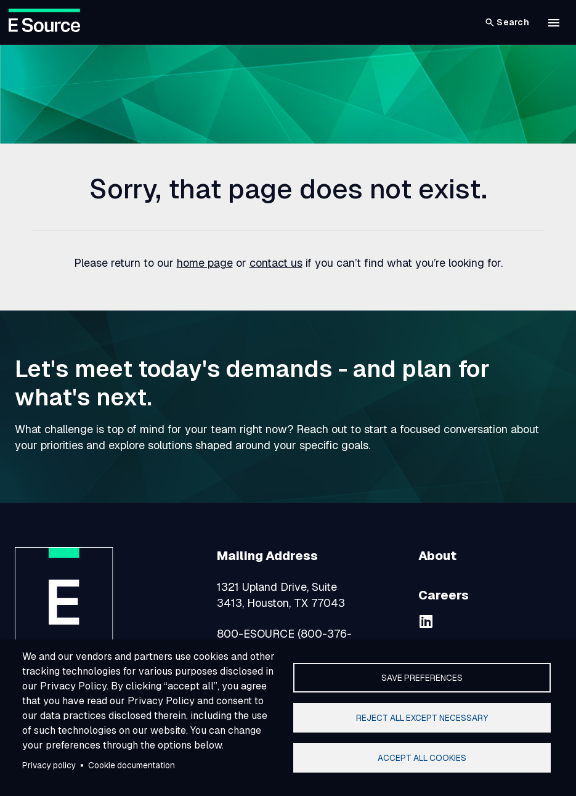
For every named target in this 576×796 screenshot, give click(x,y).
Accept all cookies (422, 757)
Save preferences (422, 677)
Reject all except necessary (422, 717)
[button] (554, 23)
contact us (275, 263)
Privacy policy (49, 765)
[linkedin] (425, 621)
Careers (443, 595)
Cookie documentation (131, 765)
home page (205, 263)
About (437, 556)
